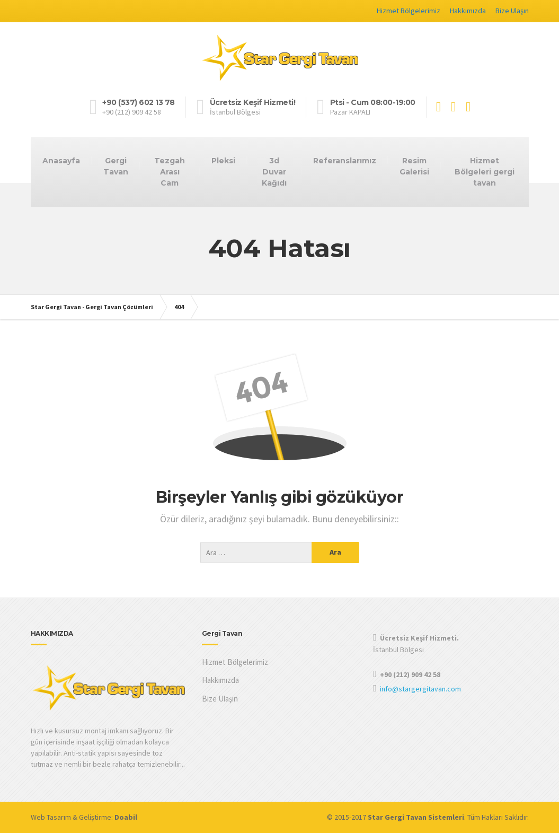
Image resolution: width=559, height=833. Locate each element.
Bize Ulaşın (512, 10)
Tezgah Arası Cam (169, 172)
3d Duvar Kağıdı (274, 172)
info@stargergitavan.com (420, 689)
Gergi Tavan (115, 166)
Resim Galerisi (414, 166)
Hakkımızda (468, 10)
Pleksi (223, 160)
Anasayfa (61, 160)
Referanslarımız (344, 160)
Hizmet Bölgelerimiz (408, 10)
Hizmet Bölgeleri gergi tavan (484, 172)
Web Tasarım (51, 817)
